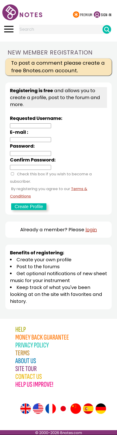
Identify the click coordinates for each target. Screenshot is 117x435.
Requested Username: (36, 118)
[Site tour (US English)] (38, 408)
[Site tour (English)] (25, 408)
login (91, 229)
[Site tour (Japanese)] (63, 408)
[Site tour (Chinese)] (75, 408)
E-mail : (19, 132)
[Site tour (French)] (50, 408)
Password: (22, 146)
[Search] (106, 29)
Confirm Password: (32, 160)
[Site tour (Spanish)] (88, 408)
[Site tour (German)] (101, 408)
